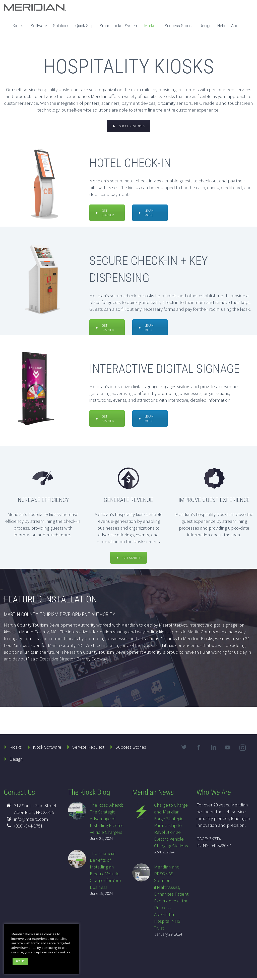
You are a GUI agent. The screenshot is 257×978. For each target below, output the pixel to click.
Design (205, 25)
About (236, 25)
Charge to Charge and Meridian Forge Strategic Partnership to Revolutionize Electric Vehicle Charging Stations (171, 825)
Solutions (61, 25)
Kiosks (19, 25)
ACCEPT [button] (20, 961)
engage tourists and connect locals (43, 638)
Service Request (88, 747)
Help (221, 25)
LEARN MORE (146, 212)
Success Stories (179, 25)
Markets (151, 25)
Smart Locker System (119, 25)
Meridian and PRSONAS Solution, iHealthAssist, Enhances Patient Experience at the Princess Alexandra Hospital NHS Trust (171, 897)
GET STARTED (104, 212)
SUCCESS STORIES (128, 126)
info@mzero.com (31, 819)
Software (39, 25)
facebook (199, 747)
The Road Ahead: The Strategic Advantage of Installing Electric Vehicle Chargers (106, 818)
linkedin (213, 747)
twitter (184, 747)
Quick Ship (84, 25)
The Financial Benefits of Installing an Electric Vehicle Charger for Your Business (105, 870)
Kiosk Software (47, 747)
